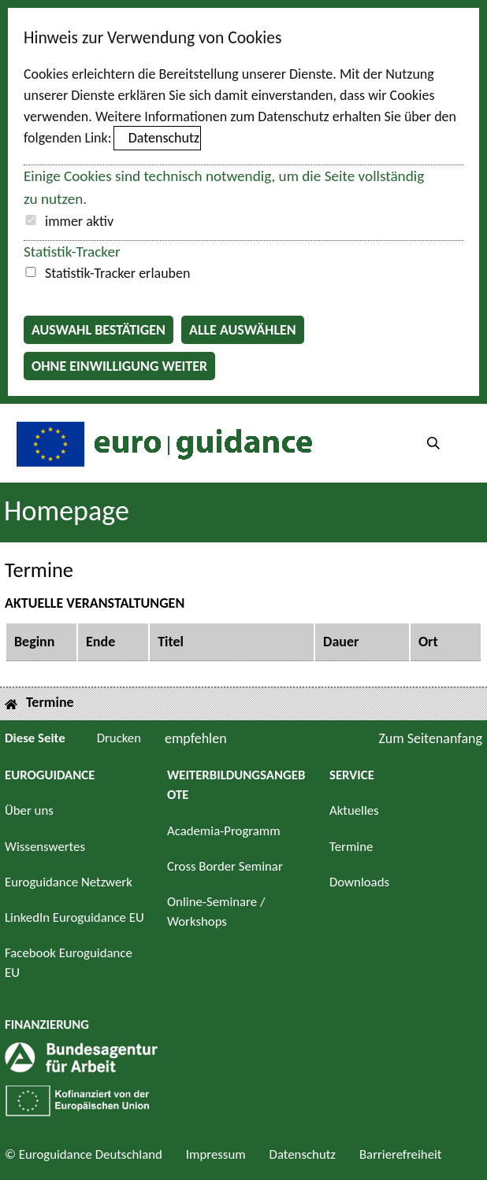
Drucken (119, 738)
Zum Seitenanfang (430, 738)
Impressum (216, 1154)
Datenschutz (163, 137)
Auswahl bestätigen (98, 329)
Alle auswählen (242, 329)
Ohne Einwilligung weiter (119, 366)
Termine (351, 846)
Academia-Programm (224, 831)
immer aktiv (79, 221)
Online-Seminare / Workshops (216, 911)
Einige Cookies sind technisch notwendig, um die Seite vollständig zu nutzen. (224, 187)
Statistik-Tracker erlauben (117, 273)
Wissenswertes (45, 846)
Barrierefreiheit (400, 1154)
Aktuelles (354, 810)
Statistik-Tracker (72, 251)
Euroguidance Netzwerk (68, 882)
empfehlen (196, 738)
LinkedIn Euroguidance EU (74, 917)
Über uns (29, 810)
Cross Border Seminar (225, 866)
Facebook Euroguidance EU (68, 963)
